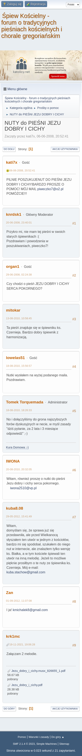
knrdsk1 (13, 214)
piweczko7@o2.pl (50, 189)
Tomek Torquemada (24, 402)
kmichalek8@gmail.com (30, 610)
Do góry (9, 708)
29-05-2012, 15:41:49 (19, 516)
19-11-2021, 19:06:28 (22, 644)
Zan (9, 592)
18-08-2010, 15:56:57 (19, 365)
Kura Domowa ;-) (17, 447)
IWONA (13, 461)
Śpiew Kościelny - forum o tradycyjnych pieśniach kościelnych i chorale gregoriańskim (31, 25)
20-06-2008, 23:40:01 (19, 222)
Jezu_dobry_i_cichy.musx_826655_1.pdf (36, 670)
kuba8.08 (14, 508)
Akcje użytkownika (65, 149)
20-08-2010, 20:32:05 (19, 469)
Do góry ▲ (57, 737)
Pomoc (22, 737)
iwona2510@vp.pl (23, 488)
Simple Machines (46, 743)
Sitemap (64, 743)
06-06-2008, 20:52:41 (22, 170)
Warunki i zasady (39, 737)
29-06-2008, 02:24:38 (19, 274)
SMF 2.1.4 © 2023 (24, 743)
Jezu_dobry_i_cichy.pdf (24, 685)
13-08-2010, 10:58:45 (19, 318)
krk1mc (13, 636)
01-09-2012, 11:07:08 (19, 600)
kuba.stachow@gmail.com (25, 572)
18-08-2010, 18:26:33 (19, 410)
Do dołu (9, 149)
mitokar (13, 310)
